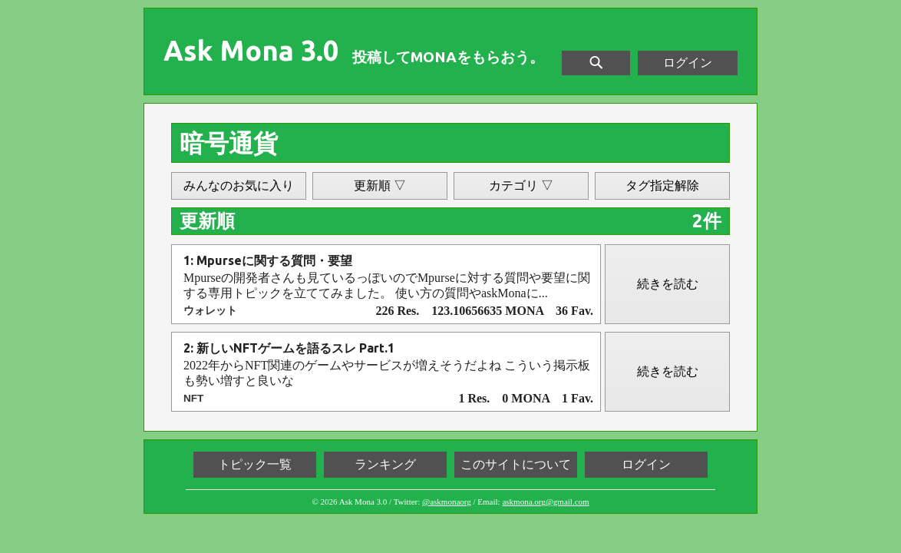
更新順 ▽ (380, 185)
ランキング (385, 464)
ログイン (687, 62)
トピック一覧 (255, 464)
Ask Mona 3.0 (250, 50)
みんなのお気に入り (238, 185)
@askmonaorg (446, 501)
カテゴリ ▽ (521, 185)
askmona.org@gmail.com (545, 501)
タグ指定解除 (662, 185)
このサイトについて (515, 464)
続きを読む (667, 283)
